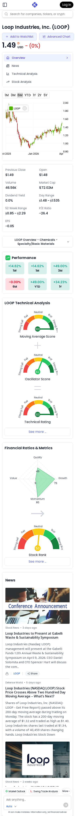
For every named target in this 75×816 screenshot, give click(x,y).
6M (20, 95)
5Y (45, 95)
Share (32, 673)
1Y (34, 95)
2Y (39, 95)
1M (7, 95)
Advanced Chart (56, 37)
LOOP (17, 673)
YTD (28, 95)
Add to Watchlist (19, 37)
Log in (66, 4)
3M (13, 95)
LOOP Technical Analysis (27, 302)
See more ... (37, 431)
